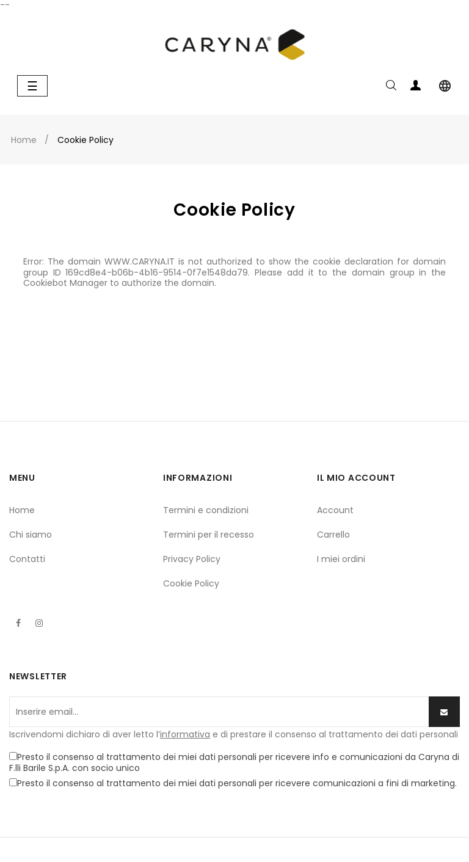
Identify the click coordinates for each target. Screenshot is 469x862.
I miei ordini (341, 559)
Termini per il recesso (208, 534)
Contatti (27, 559)
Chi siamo (30, 534)
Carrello (333, 534)
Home (22, 510)
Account (335, 510)
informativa (185, 734)
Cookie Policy (191, 583)
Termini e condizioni (206, 510)
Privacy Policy (191, 559)
